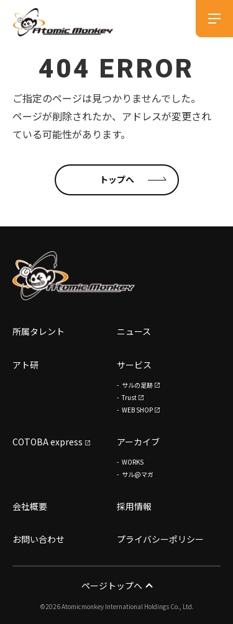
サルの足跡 (137, 385)
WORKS (133, 461)
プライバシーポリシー (160, 539)
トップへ (116, 179)
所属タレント (38, 331)
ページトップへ (116, 585)
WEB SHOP (137, 409)
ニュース (134, 331)
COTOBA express (47, 441)
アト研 (25, 365)
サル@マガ (137, 474)
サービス (134, 365)
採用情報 (134, 506)
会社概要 (29, 506)
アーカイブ (138, 441)
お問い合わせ (38, 539)
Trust (129, 397)
